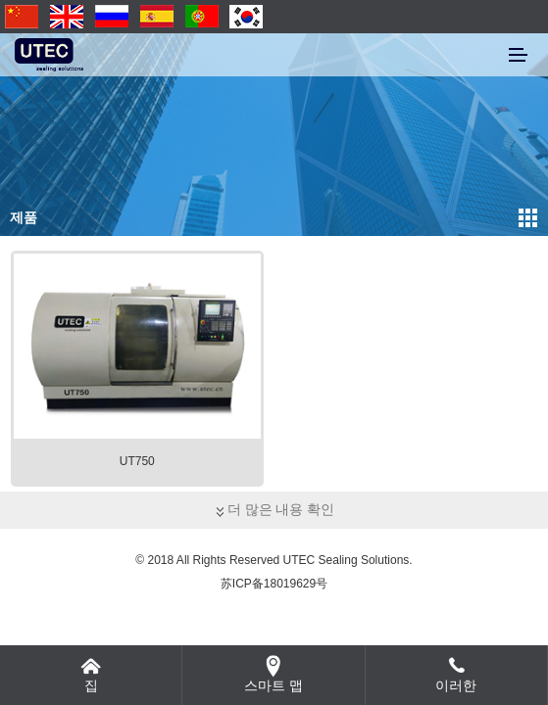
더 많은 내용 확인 (274, 509)
